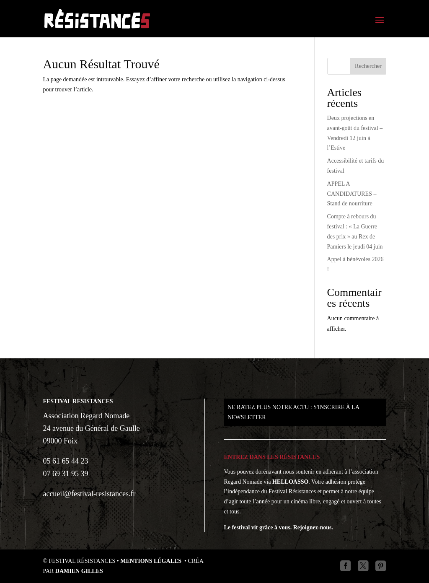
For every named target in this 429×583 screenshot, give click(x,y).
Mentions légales (151, 561)
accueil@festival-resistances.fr (89, 494)
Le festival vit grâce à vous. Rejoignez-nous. (278, 527)
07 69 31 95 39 (65, 473)
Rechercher (368, 66)
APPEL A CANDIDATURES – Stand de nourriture (352, 194)
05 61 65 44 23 (65, 461)
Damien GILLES (79, 571)
